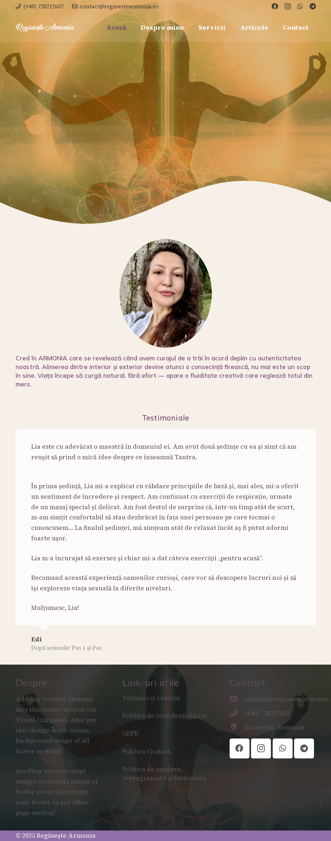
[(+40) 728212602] (237, 713)
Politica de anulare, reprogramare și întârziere (164, 773)
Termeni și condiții (152, 698)
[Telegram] (313, 6)
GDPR (130, 733)
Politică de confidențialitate (164, 715)
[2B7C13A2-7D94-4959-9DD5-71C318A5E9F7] (45, 27)
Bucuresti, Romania (274, 727)
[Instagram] (288, 6)
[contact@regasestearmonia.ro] (237, 699)
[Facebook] (275, 6)
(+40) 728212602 (267, 713)
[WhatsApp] (300, 6)
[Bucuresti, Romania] (237, 727)
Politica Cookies (146, 751)
